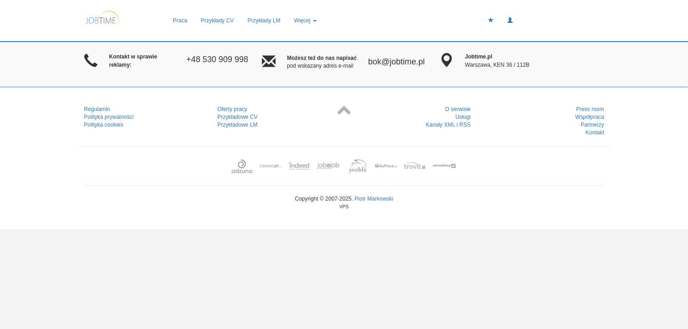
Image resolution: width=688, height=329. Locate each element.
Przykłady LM (263, 20)
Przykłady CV (217, 20)
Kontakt (594, 132)
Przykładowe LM (238, 125)
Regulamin (97, 109)
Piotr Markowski (373, 199)
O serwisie (457, 109)
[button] (510, 20)
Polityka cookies (103, 125)
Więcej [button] (305, 20)
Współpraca (589, 117)
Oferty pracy (232, 109)
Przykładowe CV (238, 117)
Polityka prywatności (109, 117)
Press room (590, 109)
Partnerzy (592, 125)
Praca (180, 20)
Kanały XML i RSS (448, 125)
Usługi (462, 117)
